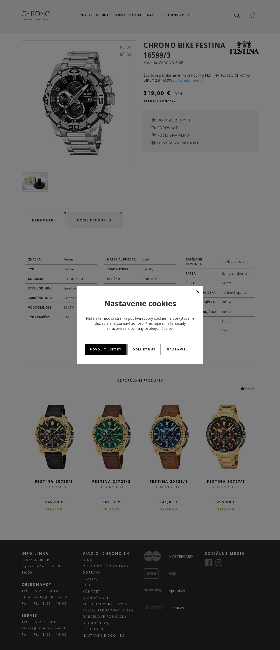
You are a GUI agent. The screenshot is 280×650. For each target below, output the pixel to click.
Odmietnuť (144, 349)
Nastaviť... (178, 349)
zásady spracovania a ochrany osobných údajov (146, 326)
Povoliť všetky (105, 349)
